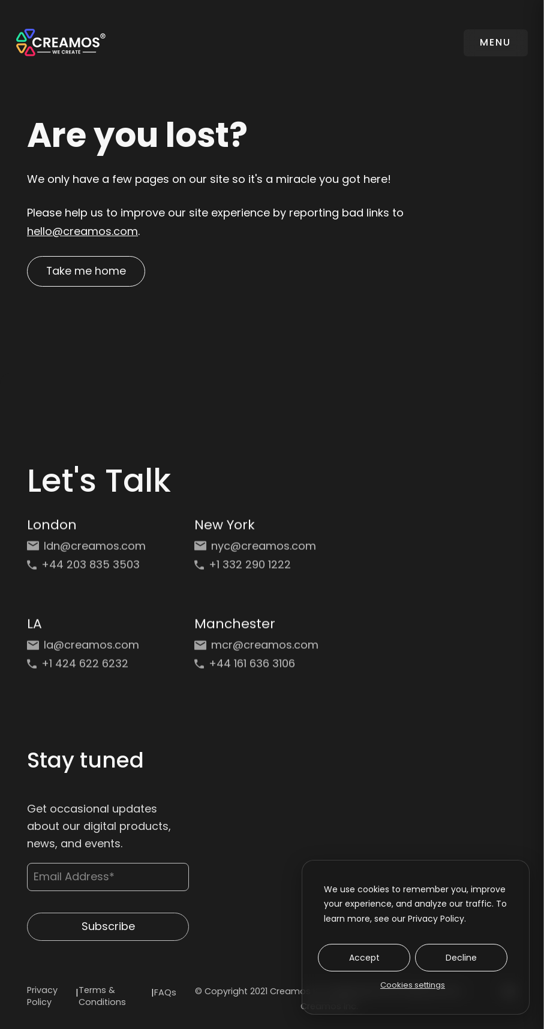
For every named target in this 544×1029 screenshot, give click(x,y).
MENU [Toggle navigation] (495, 42)
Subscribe (108, 932)
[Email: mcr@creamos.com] (256, 649)
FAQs (165, 993)
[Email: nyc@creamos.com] (256, 550)
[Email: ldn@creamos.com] (89, 550)
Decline (461, 958)
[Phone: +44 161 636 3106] (256, 668)
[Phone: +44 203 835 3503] (89, 569)
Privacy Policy (42, 997)
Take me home (87, 271)
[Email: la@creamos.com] (89, 649)
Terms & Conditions (102, 997)
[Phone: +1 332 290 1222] (256, 569)
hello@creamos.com (82, 231)
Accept (364, 958)
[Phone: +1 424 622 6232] (89, 668)
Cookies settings (412, 985)
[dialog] (416, 937)
